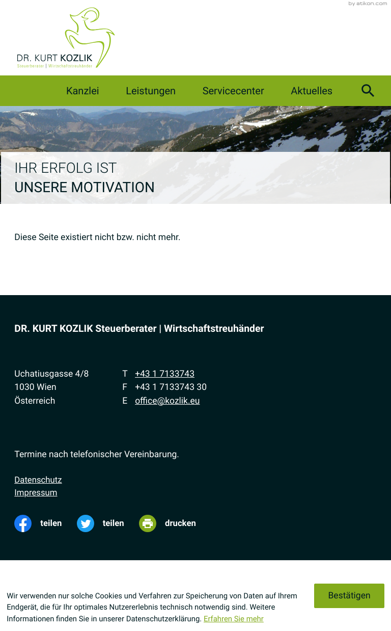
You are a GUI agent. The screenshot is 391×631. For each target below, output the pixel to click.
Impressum (35, 493)
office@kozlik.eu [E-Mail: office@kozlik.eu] (167, 401)
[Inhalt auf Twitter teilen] (108, 523)
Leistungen (151, 91)
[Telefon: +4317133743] (164, 374)
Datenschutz (38, 480)
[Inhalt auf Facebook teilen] (45, 523)
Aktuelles (311, 91)
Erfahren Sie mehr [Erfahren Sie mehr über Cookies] (234, 618)
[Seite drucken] (175, 523)
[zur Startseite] (66, 37)
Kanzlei (82, 91)
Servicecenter (233, 91)
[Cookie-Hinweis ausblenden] (349, 596)
